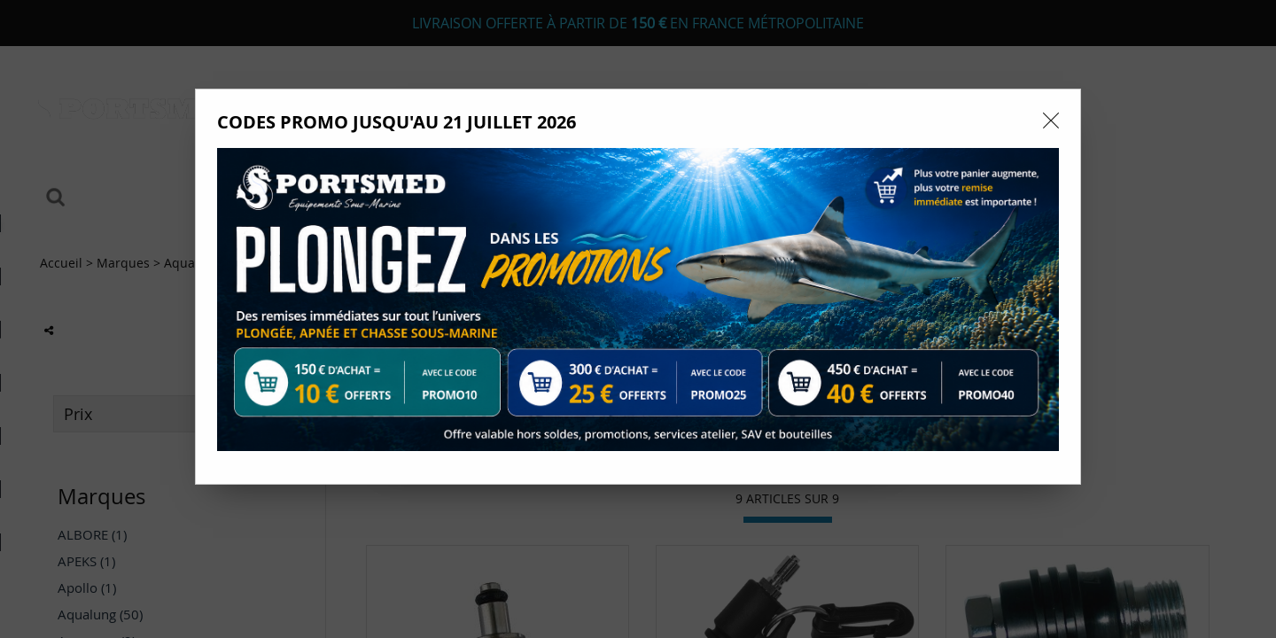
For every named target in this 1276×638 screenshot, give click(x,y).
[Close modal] (1051, 120)
